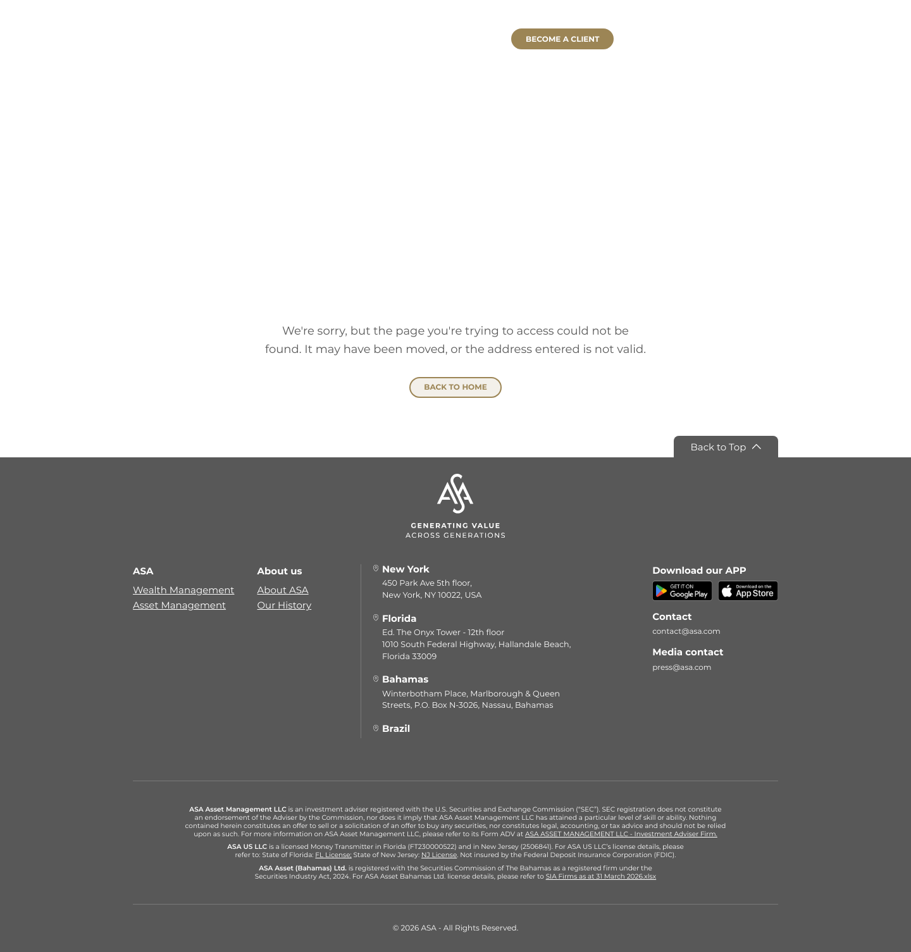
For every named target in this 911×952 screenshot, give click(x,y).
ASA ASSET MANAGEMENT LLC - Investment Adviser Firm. (621, 834)
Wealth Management (183, 590)
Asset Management (179, 605)
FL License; (333, 855)
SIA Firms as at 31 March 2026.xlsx (601, 876)
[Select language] (730, 41)
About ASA (283, 590)
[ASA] (455, 53)
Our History (284, 605)
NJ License (439, 855)
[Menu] (166, 41)
